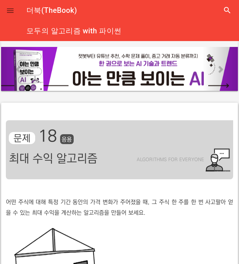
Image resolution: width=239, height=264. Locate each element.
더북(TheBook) (51, 10)
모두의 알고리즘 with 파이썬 (73, 30)
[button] (10, 10)
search (227, 10)
